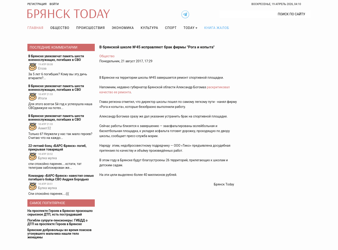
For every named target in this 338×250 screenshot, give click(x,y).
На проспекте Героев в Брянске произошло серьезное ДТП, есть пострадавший (60, 212)
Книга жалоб (216, 28)
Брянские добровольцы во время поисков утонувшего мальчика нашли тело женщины (59, 233)
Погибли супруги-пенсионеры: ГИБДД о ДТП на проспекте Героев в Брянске (57, 222)
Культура (149, 28)
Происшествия (90, 28)
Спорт (171, 28)
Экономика (123, 28)
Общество (59, 28)
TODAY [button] (189, 28)
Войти (54, 4)
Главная (35, 28)
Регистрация (37, 4)
